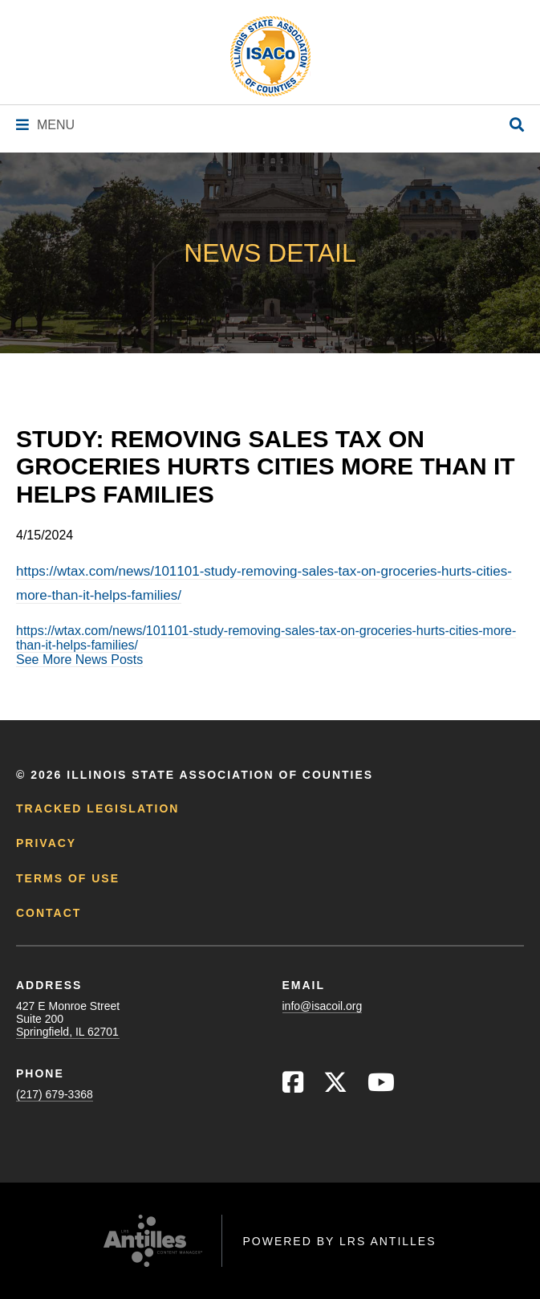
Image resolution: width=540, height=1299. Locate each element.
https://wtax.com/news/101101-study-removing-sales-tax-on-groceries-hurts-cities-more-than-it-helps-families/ (266, 638)
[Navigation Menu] (45, 124)
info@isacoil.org (322, 1006)
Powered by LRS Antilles (339, 1241)
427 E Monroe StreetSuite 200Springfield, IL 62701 (68, 1019)
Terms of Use (68, 878)
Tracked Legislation (97, 808)
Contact (48, 912)
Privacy (46, 843)
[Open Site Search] (517, 125)
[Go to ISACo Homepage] (270, 56)
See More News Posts (79, 659)
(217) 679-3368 (54, 1094)
